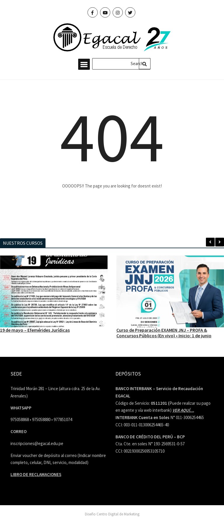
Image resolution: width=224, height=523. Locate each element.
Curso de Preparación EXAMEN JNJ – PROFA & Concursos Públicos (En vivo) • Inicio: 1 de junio (163, 332)
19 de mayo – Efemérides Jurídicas (35, 330)
